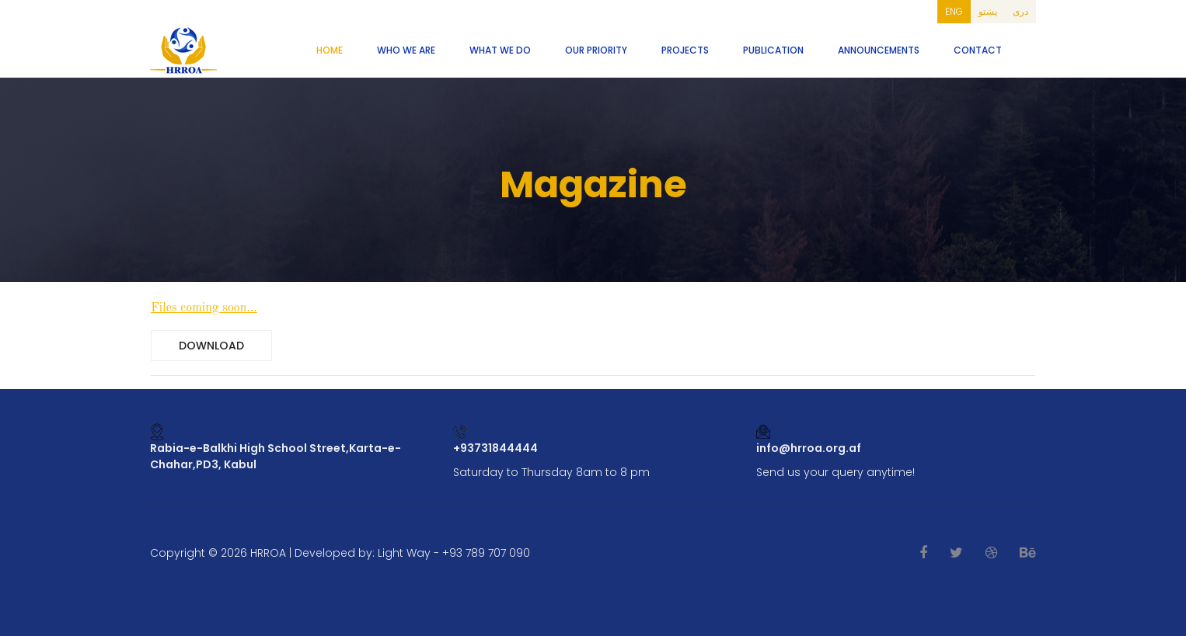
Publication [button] (773, 50)
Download (211, 345)
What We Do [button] (500, 50)
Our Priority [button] (596, 50)
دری (1020, 11)
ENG (954, 11)
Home (329, 50)
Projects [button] (685, 50)
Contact (978, 50)
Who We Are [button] (406, 50)
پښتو (987, 11)
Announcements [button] (878, 50)
